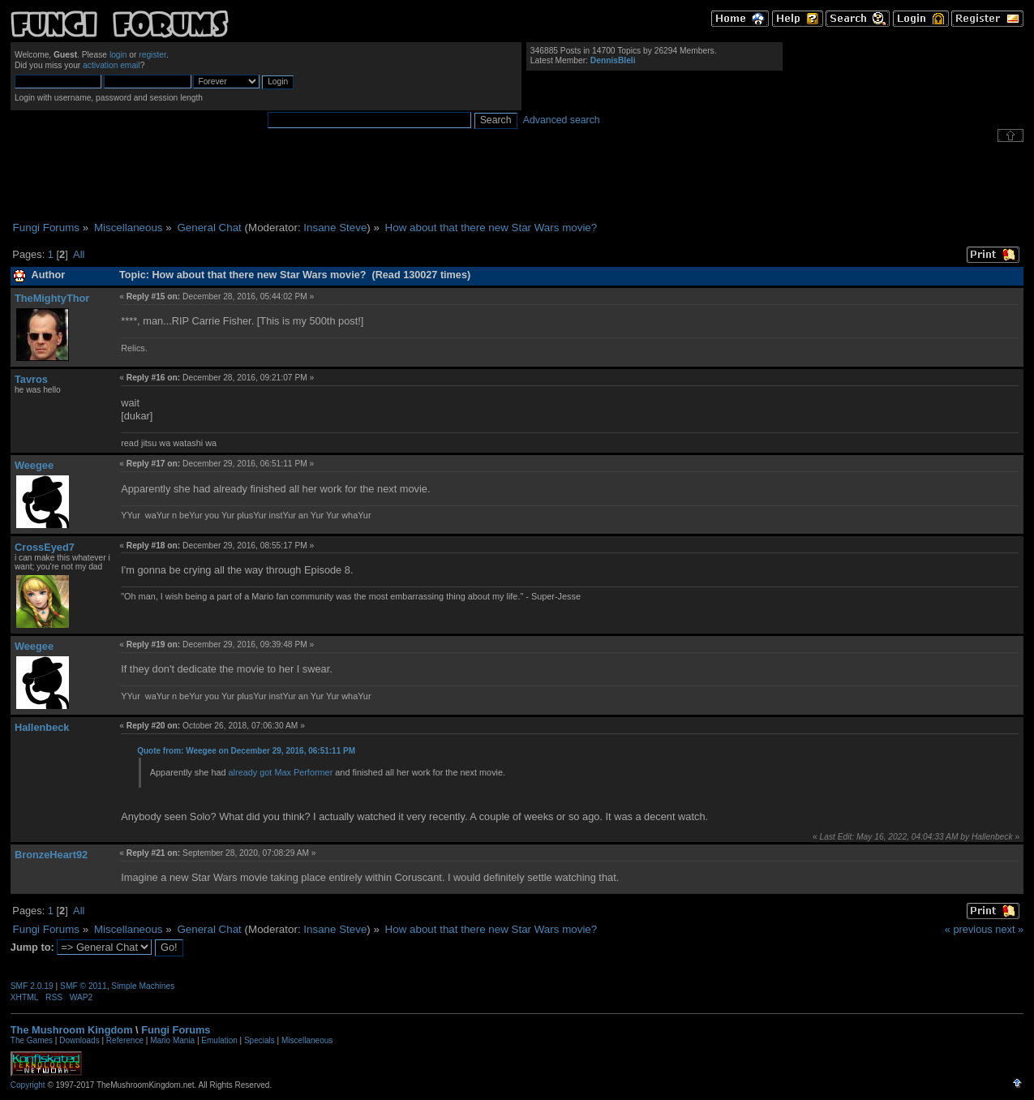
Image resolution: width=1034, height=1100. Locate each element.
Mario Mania (172, 1040)
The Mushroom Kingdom (72, 1030)
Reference (125, 1040)
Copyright (28, 1085)
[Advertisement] (517, 181)
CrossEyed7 (45, 547)
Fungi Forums (175, 1030)
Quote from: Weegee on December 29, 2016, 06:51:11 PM (246, 750)
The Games (32, 1040)
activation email (111, 65)
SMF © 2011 (83, 986)
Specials (259, 1040)
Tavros (31, 379)
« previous (969, 929)
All (78, 254)
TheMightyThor (52, 298)
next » (1009, 929)
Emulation (219, 1040)
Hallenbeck (42, 727)
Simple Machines (142, 986)
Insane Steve (335, 227)
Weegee (34, 465)
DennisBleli (613, 60)
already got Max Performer (281, 772)
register (152, 54)
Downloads (79, 1040)
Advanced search (561, 120)
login (118, 54)
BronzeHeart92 (51, 855)
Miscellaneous (307, 1040)
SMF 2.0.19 (32, 986)
